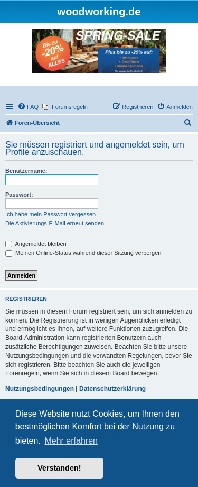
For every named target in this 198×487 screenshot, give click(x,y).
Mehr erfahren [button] (71, 440)
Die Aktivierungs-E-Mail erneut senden (54, 223)
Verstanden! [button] (59, 468)
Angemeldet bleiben (36, 244)
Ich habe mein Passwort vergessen (50, 214)
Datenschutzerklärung (112, 388)
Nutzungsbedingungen (39, 388)
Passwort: (19, 194)
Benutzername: (26, 171)
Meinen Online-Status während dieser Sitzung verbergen (83, 253)
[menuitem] (28, 106)
